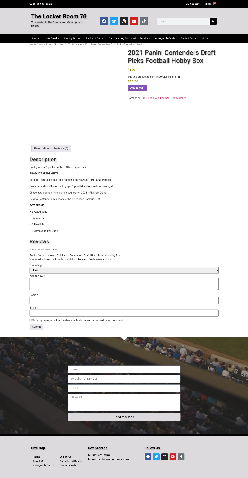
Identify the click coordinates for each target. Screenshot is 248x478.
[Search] (213, 21)
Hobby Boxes (72, 38)
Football (59, 44)
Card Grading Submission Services (129, 38)
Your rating (36, 248)
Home (35, 38)
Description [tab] (41, 131)
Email (34, 291)
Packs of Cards (95, 38)
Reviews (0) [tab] (60, 131)
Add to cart (137, 87)
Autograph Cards (165, 38)
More (205, 38)
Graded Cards (188, 38)
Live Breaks (52, 38)
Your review (37, 259)
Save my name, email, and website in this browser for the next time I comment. (77, 303)
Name (34, 278)
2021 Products (74, 44)
